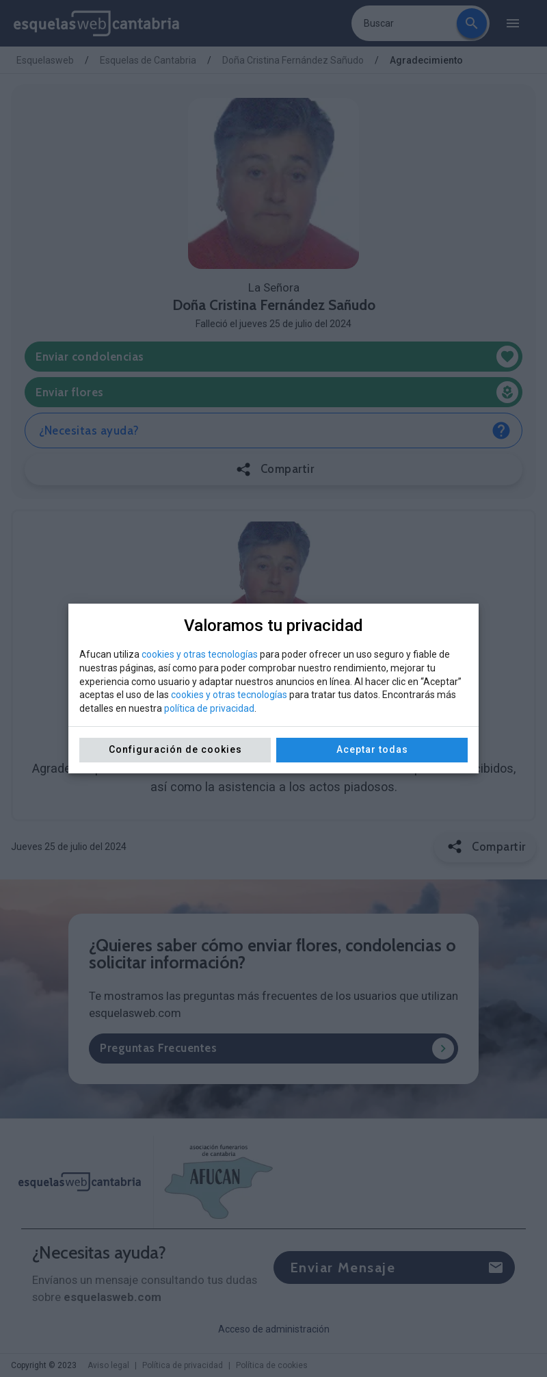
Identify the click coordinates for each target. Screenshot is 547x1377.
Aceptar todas (372, 749)
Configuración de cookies (175, 749)
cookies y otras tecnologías (200, 654)
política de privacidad (209, 708)
